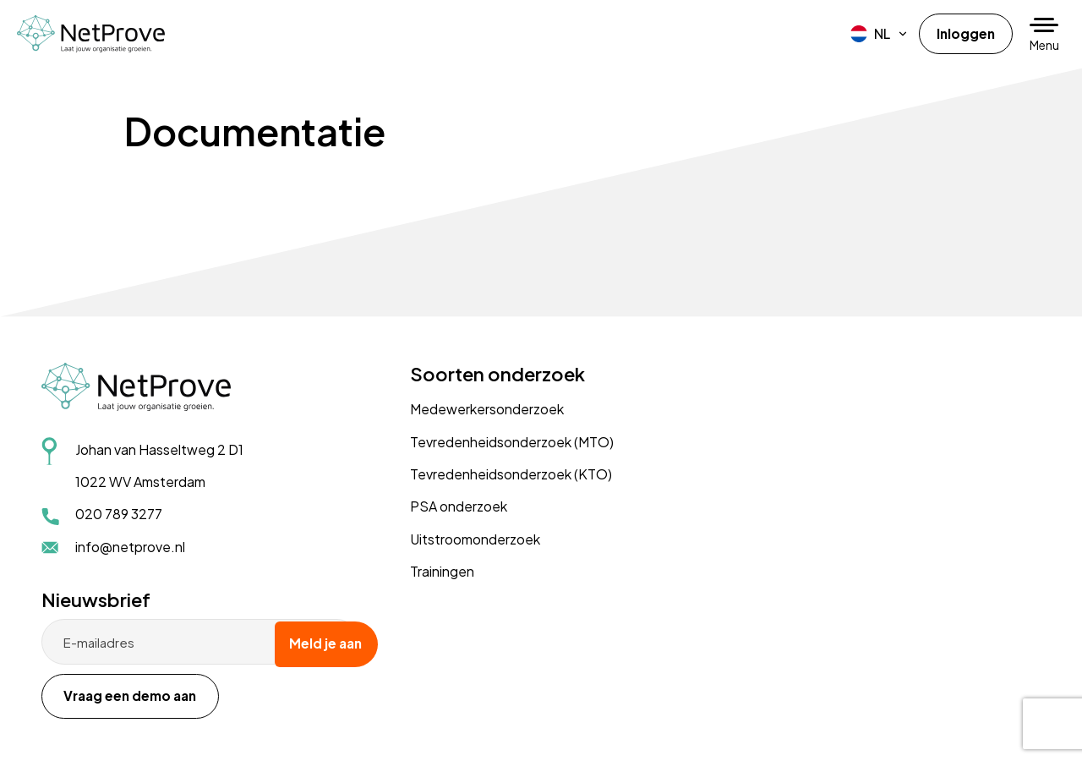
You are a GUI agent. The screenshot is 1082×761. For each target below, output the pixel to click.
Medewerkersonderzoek (461, 409)
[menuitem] (877, 33)
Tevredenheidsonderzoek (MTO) (486, 442)
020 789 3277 (119, 514)
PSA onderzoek (433, 506)
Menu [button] (1044, 44)
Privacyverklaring (94, 708)
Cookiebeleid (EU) (258, 708)
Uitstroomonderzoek (450, 539)
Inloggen (965, 33)
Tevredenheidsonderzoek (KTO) (486, 474)
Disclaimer (175, 708)
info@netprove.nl (131, 547)
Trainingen (417, 571)
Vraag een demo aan (821, 469)
